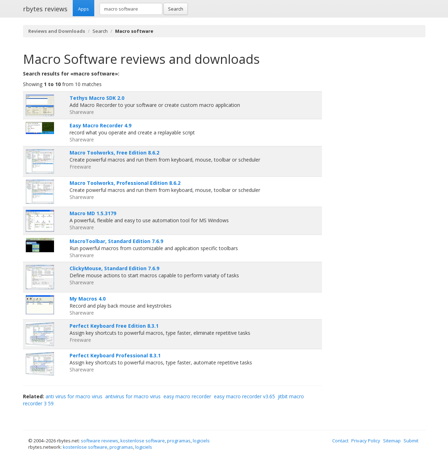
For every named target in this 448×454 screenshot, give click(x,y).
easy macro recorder (187, 396)
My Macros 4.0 (88, 298)
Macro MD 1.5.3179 (93, 213)
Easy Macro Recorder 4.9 (100, 125)
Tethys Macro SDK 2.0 (97, 98)
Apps (83, 9)
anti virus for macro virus (74, 396)
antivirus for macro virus (133, 396)
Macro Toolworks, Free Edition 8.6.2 (114, 152)
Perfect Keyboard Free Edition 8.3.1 (114, 325)
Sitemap (392, 440)
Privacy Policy (365, 440)
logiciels (201, 440)
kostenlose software (142, 440)
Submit (411, 440)
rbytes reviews (45, 9)
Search (175, 9)
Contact (340, 440)
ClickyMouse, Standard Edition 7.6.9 (114, 268)
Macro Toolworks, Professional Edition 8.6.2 (125, 183)
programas (179, 440)
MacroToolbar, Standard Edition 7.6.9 (116, 241)
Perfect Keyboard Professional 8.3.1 (115, 355)
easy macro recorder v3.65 (244, 396)
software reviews (99, 440)
